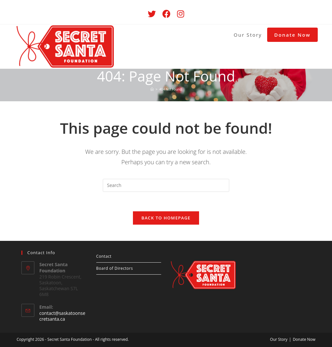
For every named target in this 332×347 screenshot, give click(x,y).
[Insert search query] (166, 185)
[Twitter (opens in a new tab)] (152, 13)
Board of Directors (114, 268)
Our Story (279, 339)
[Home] (152, 89)
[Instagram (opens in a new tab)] (180, 13)
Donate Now (304, 339)
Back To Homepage (165, 218)
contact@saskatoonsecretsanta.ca (62, 316)
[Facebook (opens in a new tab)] (166, 13)
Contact (104, 256)
